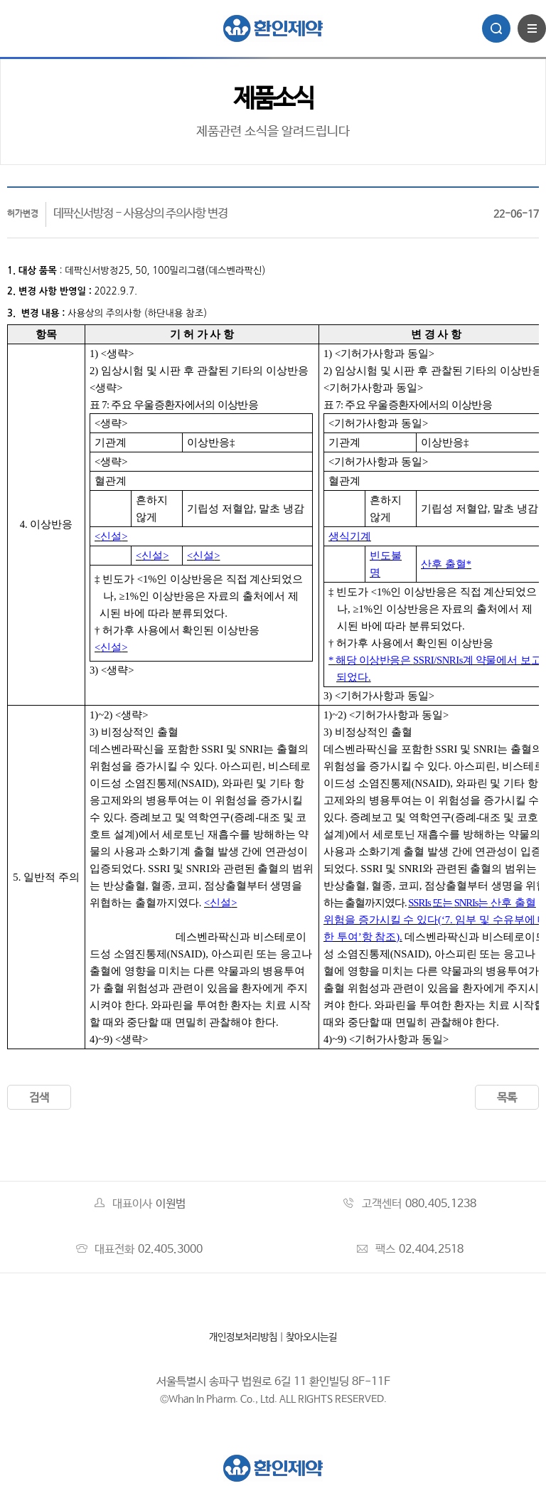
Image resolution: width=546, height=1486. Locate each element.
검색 (39, 1098)
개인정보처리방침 (243, 1337)
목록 (507, 1098)
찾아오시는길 (311, 1337)
